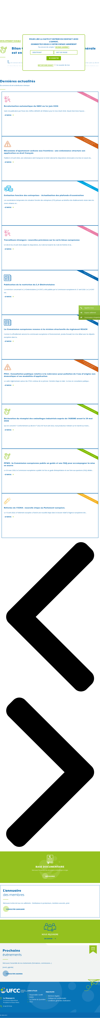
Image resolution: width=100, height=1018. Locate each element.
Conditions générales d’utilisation (59, 1001)
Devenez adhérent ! (62, 47)
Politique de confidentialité (57, 998)
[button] (89, 307)
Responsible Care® (36, 995)
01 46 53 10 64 (7, 1006)
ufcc (5, 1015)
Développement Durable (10, 41)
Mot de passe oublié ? (45, 65)
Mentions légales (54, 996)
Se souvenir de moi (62, 65)
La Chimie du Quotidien (37, 999)
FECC (31, 1002)
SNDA (31, 997)
